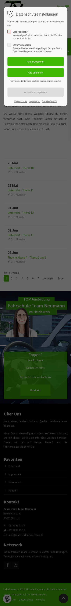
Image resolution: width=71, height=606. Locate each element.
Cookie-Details (49, 101)
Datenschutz (20, 101)
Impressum (34, 101)
